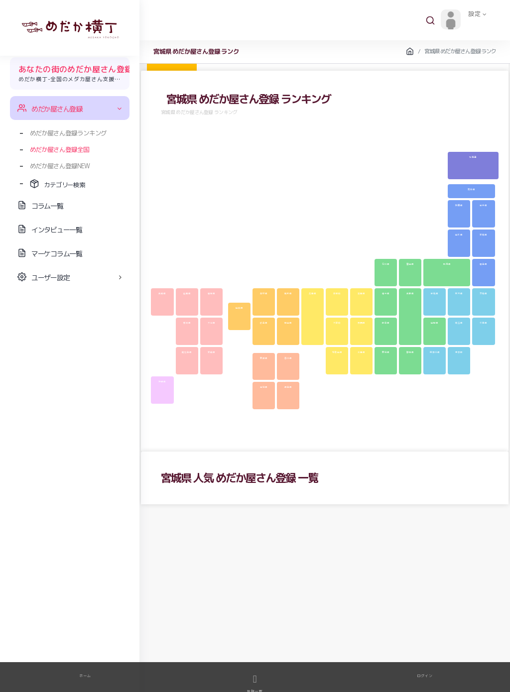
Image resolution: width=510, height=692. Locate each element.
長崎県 (162, 293)
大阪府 (337, 322)
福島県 (483, 263)
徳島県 (288, 386)
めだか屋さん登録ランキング (68, 132)
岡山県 (288, 322)
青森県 (471, 189)
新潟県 (447, 263)
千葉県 (483, 322)
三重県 (361, 351)
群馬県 (434, 293)
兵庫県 (312, 293)
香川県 (288, 357)
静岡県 (410, 351)
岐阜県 (385, 322)
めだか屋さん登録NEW (60, 165)
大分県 (211, 322)
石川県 (385, 263)
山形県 (459, 234)
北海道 (473, 156)
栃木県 (459, 293)
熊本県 (187, 322)
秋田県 (459, 205)
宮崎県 (211, 351)
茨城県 (483, 293)
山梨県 (434, 322)
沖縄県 (162, 381)
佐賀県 (187, 293)
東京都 (459, 351)
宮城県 (483, 234)
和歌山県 (337, 351)
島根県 (263, 293)
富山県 (410, 263)
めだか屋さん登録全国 (59, 149)
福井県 (385, 293)
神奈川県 (435, 351)
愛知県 (385, 351)
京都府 (337, 293)
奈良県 (361, 322)
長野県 (410, 293)
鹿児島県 (187, 351)
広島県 (263, 322)
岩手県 (483, 205)
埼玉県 (459, 322)
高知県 (263, 386)
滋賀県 (361, 293)
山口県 (239, 307)
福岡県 (211, 293)
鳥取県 (288, 293)
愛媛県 (263, 357)
